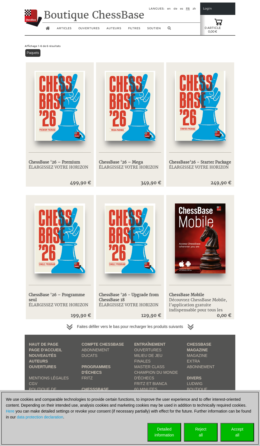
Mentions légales (49, 378)
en (169, 8)
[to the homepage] (33, 14)
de (175, 8)
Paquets (33, 53)
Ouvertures (42, 367)
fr (188, 8)
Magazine (197, 355)
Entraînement (149, 344)
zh (194, 8)
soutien (154, 28)
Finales (142, 361)
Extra (193, 361)
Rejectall (200, 432)
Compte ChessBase (103, 344)
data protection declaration (40, 417)
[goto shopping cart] (218, 22)
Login (207, 8)
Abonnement (96, 350)
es (181, 8)
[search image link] (169, 30)
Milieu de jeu (148, 355)
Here (10, 411)
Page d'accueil (45, 350)
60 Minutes (145, 389)
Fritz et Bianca (150, 383)
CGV (33, 383)
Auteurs (113, 28)
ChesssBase (95, 389)
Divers (194, 378)
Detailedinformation (164, 432)
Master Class (149, 367)
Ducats (90, 355)
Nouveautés (42, 355)
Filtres (134, 28)
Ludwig (195, 383)
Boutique (197, 389)
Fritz (87, 378)
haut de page (43, 344)
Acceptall (237, 432)
